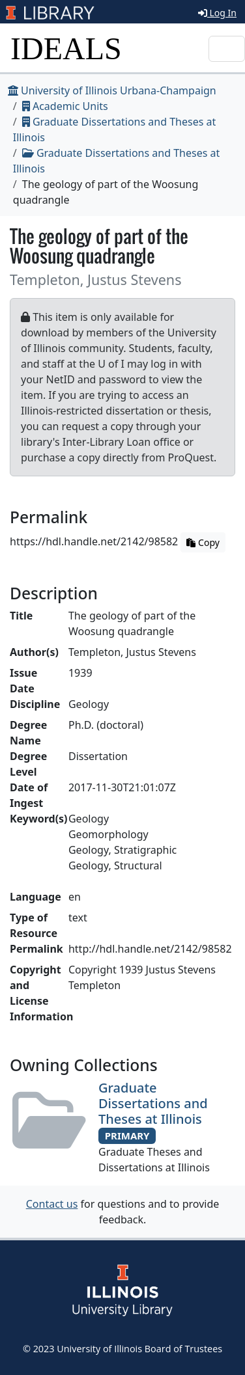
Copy (202, 542)
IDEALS (66, 48)
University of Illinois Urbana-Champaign (112, 90)
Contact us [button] (52, 1204)
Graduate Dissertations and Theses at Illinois (153, 1103)
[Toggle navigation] (227, 49)
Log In (217, 13)
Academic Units (65, 106)
